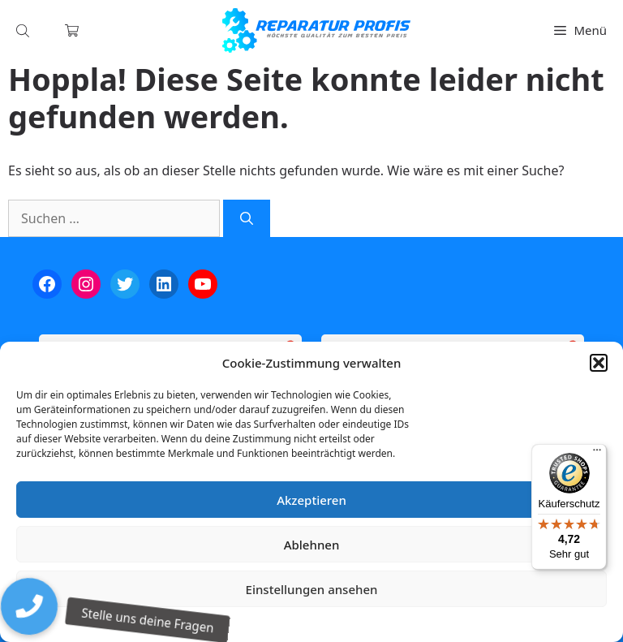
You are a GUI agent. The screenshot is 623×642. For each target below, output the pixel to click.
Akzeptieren (311, 500)
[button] (599, 363)
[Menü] (597, 453)
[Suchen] (246, 218)
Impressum (408, 622)
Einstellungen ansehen (312, 589)
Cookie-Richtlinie (226, 622)
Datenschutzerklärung (323, 622)
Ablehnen (312, 544)
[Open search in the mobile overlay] (24, 30)
